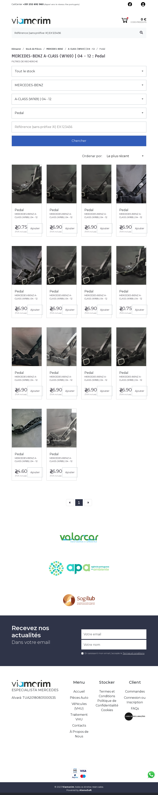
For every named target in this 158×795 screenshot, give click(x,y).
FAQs (135, 708)
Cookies (107, 710)
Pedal (102, 49)
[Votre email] (113, 634)
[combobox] (79, 127)
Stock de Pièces (34, 49)
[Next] (88, 502)
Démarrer (16, 49)
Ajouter (35, 228)
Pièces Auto (79, 698)
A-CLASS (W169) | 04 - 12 (81, 49)
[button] (79, 71)
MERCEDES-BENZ (54, 49)
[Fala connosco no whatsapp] (151, 775)
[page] (79, 502)
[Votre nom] (113, 644)
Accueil (79, 691)
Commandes (135, 691)
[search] (79, 33)
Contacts (79, 725)
